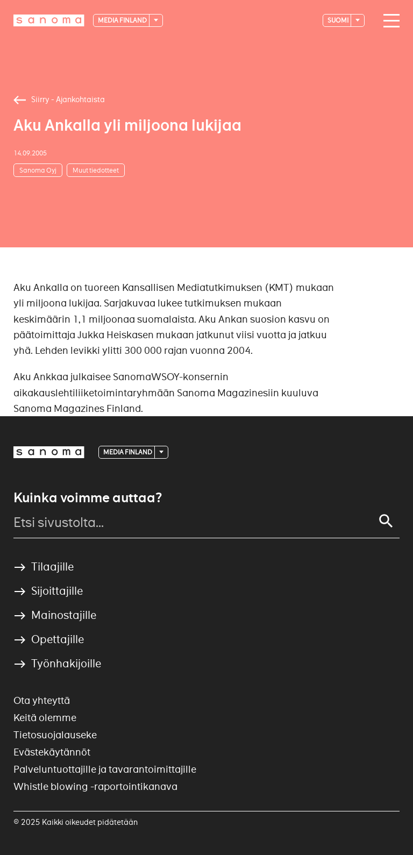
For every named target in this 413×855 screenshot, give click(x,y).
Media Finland (123, 20)
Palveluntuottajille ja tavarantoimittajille (104, 769)
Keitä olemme (44, 717)
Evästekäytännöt (51, 752)
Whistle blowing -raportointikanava (95, 786)
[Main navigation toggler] (389, 21)
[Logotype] (48, 20)
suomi (338, 20)
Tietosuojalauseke (55, 735)
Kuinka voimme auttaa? (87, 498)
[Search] (386, 521)
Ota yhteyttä (41, 700)
